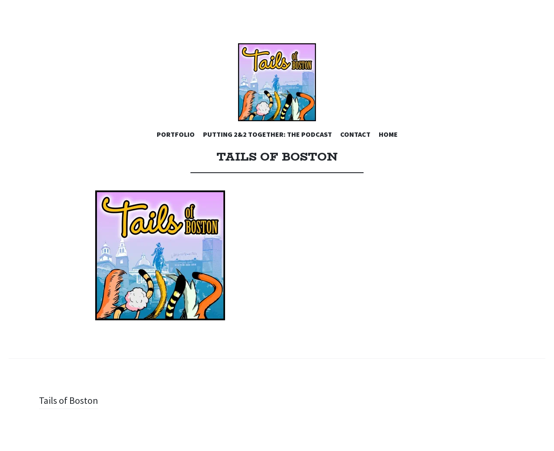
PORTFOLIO (176, 134)
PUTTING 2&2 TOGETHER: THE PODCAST (267, 134)
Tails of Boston (68, 400)
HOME (388, 134)
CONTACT (355, 134)
